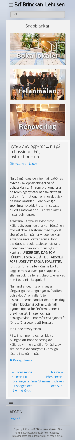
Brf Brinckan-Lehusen (39, 5)
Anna (34, 164)
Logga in (16, 418)
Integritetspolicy (50, 433)
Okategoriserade (22, 360)
